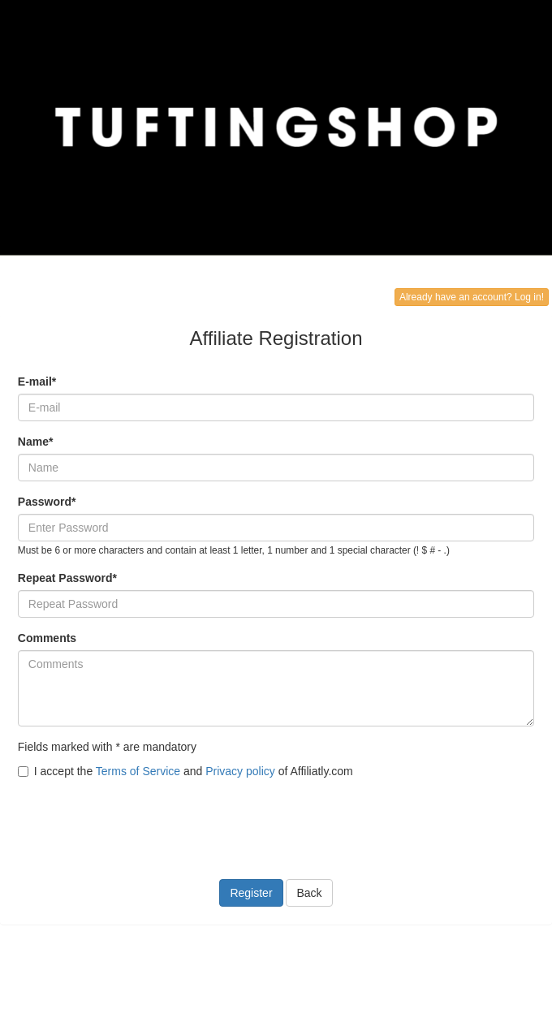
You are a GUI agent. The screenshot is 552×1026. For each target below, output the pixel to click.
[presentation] (141, 819)
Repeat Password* (67, 577)
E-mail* (37, 381)
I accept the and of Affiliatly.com (185, 771)
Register (251, 892)
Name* (36, 441)
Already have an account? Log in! (471, 297)
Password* (47, 501)
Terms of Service (138, 771)
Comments (47, 638)
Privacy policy (240, 771)
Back (308, 892)
